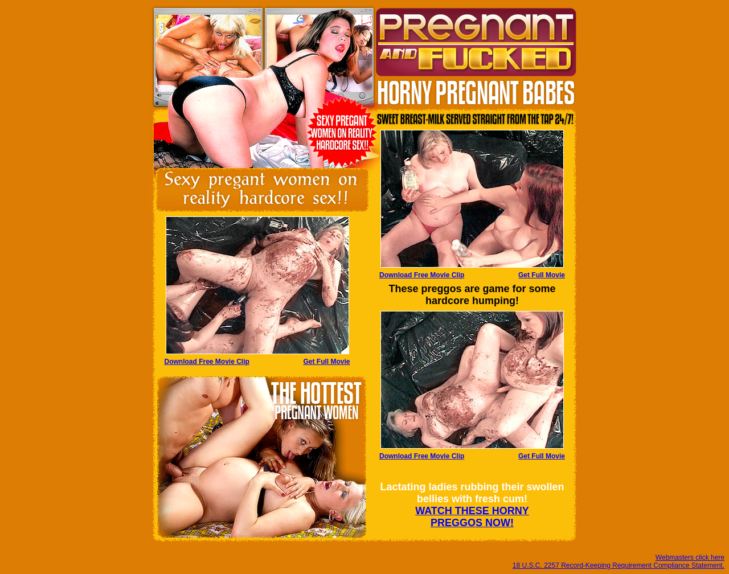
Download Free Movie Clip (421, 275)
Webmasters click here (690, 557)
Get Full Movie (541, 275)
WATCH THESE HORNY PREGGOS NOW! (472, 516)
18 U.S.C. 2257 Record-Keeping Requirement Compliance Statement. (618, 565)
